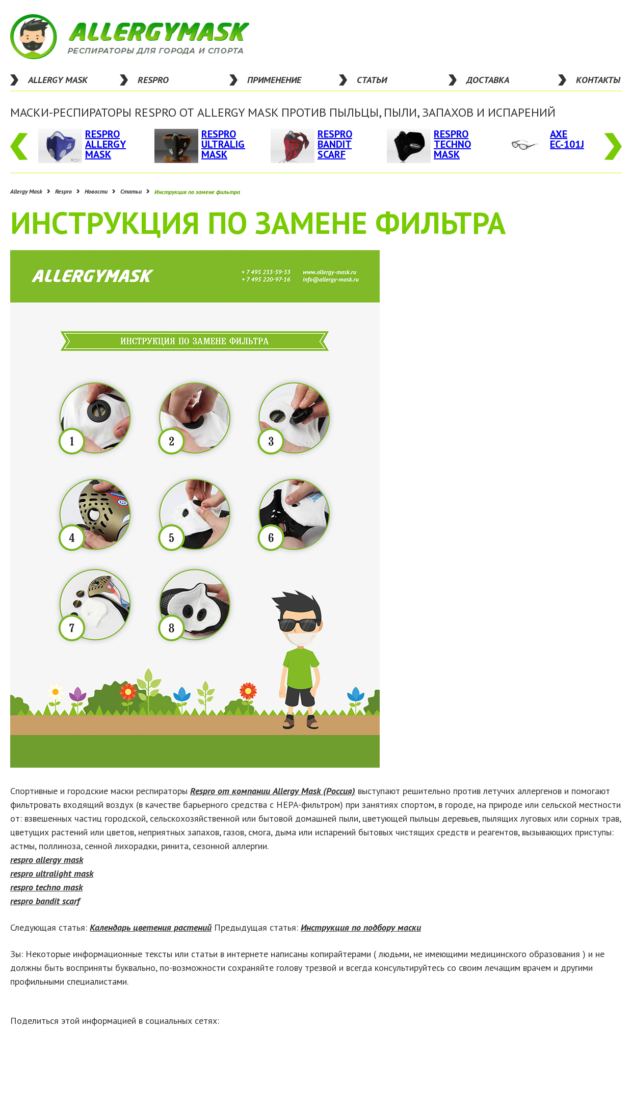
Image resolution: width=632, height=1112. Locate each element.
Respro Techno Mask (452, 144)
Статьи (131, 191)
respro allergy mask (46, 859)
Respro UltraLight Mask (229, 144)
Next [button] (613, 146)
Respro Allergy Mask (105, 144)
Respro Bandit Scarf (335, 144)
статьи (372, 80)
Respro (63, 191)
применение (274, 80)
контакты (598, 80)
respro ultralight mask (51, 873)
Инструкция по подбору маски (361, 927)
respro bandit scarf (45, 901)
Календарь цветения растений (151, 927)
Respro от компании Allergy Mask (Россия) (272, 791)
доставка (487, 80)
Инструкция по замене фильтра (197, 191)
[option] (83, 146)
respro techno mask (46, 887)
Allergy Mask (58, 80)
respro (153, 80)
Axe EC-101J (567, 139)
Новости (96, 191)
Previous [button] (19, 146)
